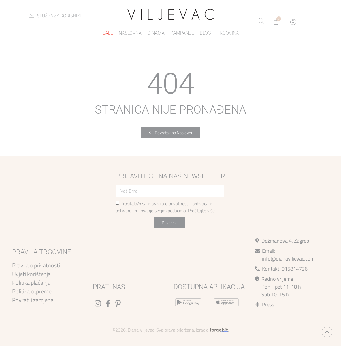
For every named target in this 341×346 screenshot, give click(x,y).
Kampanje (182, 33)
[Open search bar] (261, 21)
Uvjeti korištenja (31, 273)
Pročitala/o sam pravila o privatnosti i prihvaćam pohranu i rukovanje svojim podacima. (165, 207)
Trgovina (228, 33)
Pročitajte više (201, 210)
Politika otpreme (32, 291)
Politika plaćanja (31, 282)
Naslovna (130, 33)
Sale (108, 33)
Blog (205, 33)
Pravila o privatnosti (36, 265)
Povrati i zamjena (33, 299)
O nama (156, 33)
